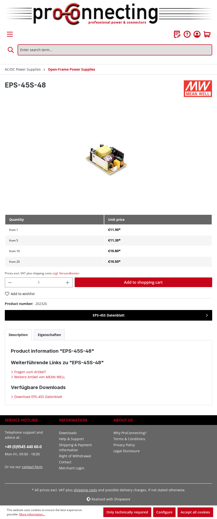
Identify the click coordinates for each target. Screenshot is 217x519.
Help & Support (71, 439)
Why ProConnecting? (129, 433)
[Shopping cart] (207, 34)
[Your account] (197, 34)
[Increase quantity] (68, 282)
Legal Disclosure (126, 451)
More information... (32, 514)
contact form (32, 467)
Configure (164, 512)
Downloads (68, 433)
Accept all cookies (195, 512)
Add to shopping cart (143, 282)
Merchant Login (71, 468)
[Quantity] (39, 282)
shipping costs (85, 490)
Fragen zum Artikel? (29, 372)
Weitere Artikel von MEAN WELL (39, 377)
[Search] (11, 49)
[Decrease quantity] (10, 282)
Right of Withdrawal (75, 456)
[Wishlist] (177, 34)
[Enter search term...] (115, 49)
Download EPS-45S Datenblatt (37, 396)
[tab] (18, 334)
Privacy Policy (124, 445)
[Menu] (10, 34)
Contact (65, 462)
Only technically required (127, 512)
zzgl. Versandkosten (66, 273)
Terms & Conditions (129, 439)
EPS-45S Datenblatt (109, 315)
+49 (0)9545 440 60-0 (23, 446)
